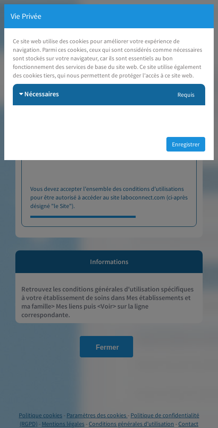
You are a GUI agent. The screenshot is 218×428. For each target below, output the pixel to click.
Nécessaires (39, 93)
